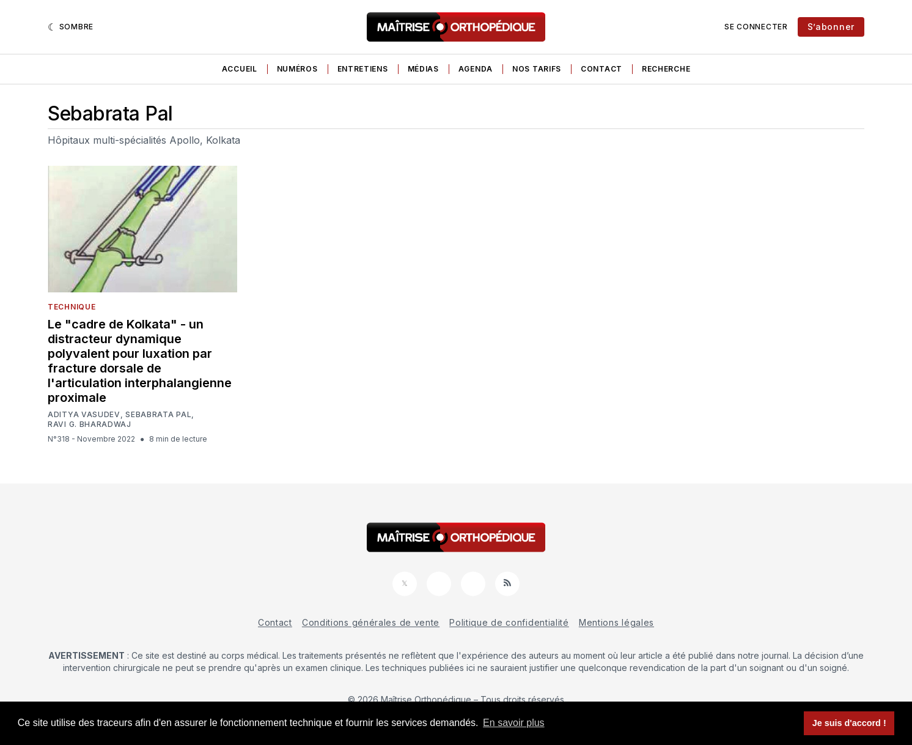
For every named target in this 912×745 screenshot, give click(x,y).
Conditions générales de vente (370, 622)
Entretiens (362, 68)
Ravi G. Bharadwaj (89, 424)
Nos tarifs (536, 68)
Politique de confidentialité (509, 622)
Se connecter (755, 26)
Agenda (475, 68)
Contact (601, 68)
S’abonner (831, 26)
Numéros (297, 68)
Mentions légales (616, 622)
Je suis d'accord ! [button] (849, 723)
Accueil (239, 68)
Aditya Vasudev (84, 415)
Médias (423, 68)
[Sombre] (71, 27)
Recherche (666, 68)
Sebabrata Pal (158, 415)
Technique (71, 306)
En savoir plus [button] (514, 722)
